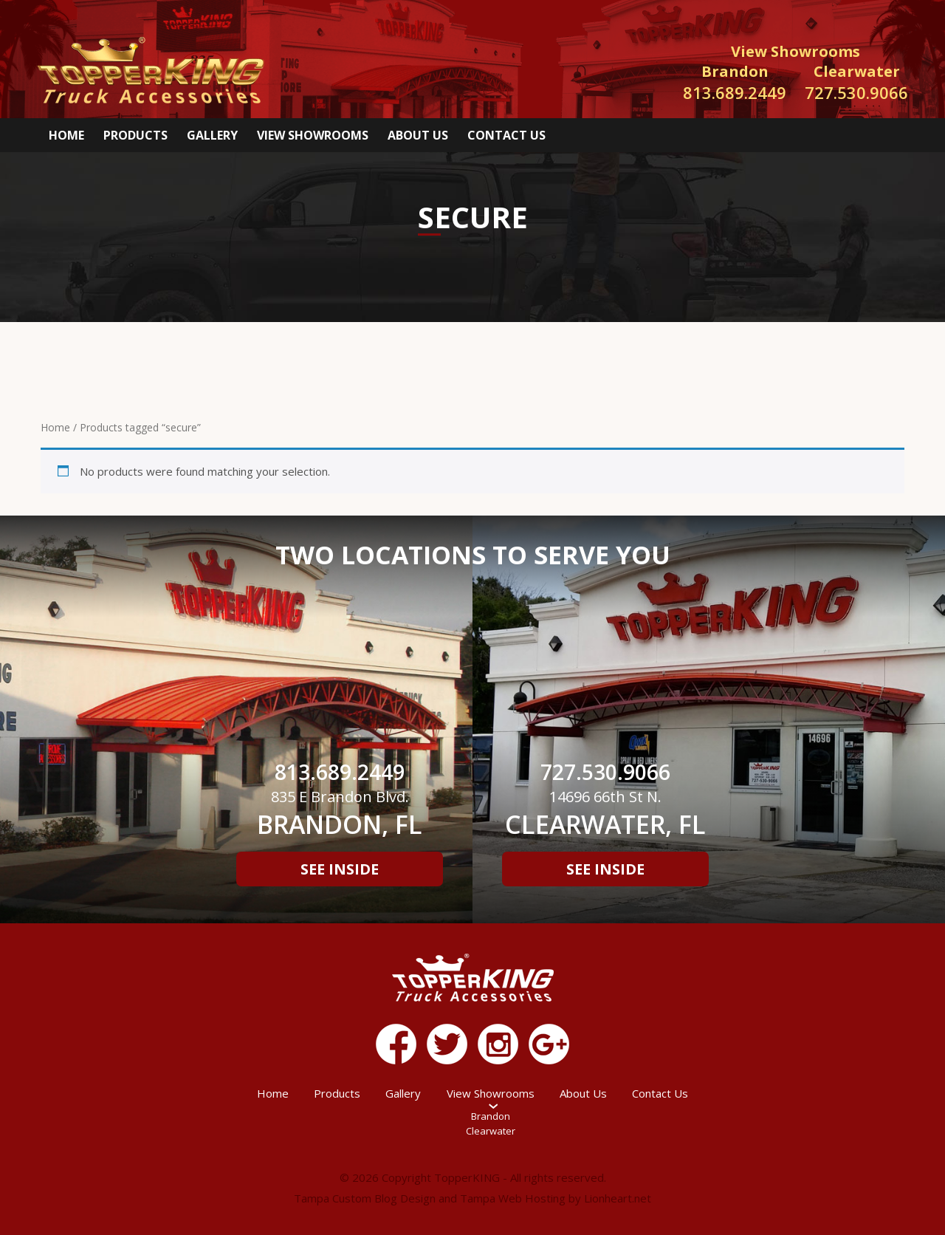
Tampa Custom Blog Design (365, 1198)
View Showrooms (312, 135)
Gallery (212, 135)
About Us (418, 135)
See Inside (339, 869)
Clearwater (490, 1131)
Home (66, 135)
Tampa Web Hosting (513, 1198)
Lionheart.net (617, 1198)
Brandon (490, 1116)
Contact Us (506, 135)
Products (135, 135)
